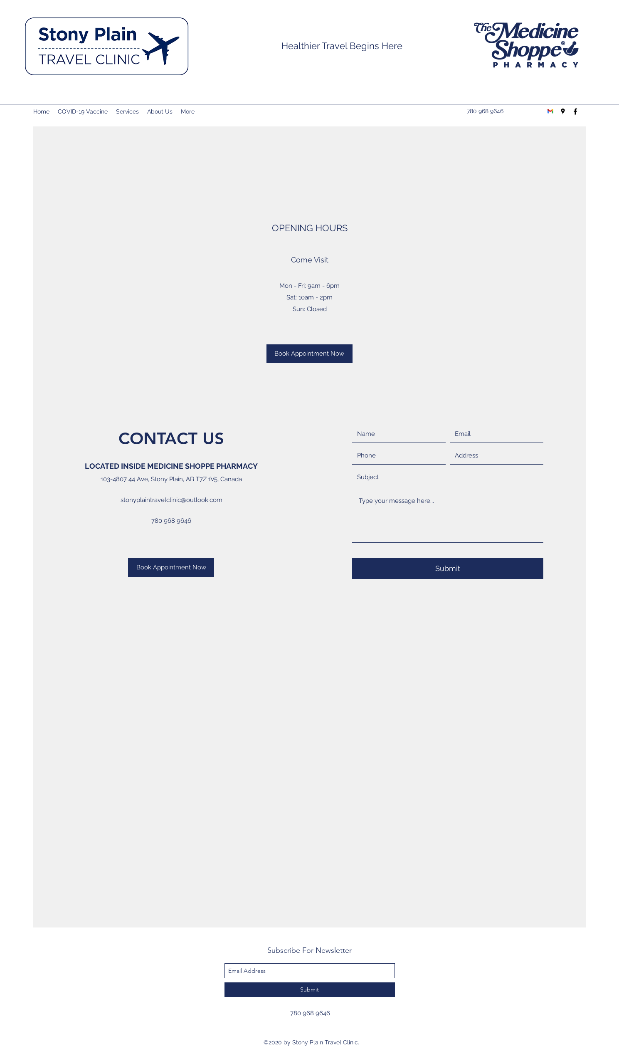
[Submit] (447, 568)
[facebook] (575, 111)
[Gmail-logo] (550, 111)
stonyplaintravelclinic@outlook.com (171, 500)
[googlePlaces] (563, 111)
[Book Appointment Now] (309, 353)
